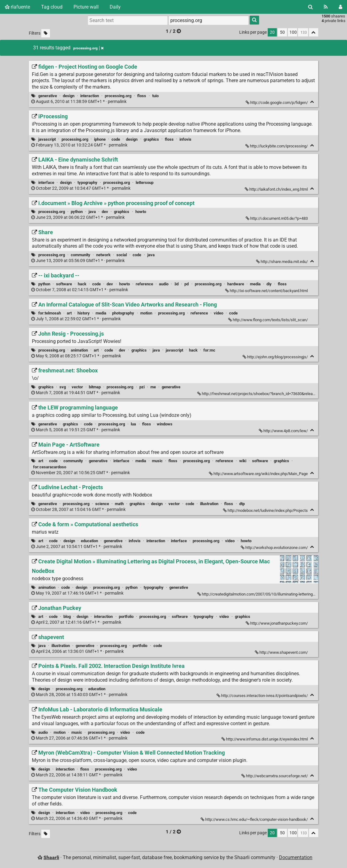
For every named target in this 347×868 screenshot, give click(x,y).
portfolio (126, 616)
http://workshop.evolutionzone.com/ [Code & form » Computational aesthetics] (275, 547)
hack (82, 284)
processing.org (118, 95)
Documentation (295, 857)
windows (164, 424)
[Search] (310, 7)
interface (46, 182)
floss (141, 95)
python (77, 211)
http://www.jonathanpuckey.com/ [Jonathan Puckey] (277, 623)
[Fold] (312, 102)
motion (146, 313)
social (121, 255)
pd (186, 284)
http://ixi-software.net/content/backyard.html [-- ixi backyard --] (267, 290)
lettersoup (144, 182)
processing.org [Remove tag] (88, 48)
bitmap (95, 387)
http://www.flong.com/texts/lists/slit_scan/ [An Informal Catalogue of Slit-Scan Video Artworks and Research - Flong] (268, 320)
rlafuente (17, 7)
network (103, 255)
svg (62, 387)
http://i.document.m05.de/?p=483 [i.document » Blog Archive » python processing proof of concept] (277, 218)
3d (176, 284)
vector (77, 387)
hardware (235, 284)
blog (67, 616)
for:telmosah (49, 313)
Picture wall (86, 7)
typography (87, 182)
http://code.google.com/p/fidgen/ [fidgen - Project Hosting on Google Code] (277, 102)
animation (79, 350)
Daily (115, 7)
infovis (185, 139)
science (102, 503)
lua (133, 424)
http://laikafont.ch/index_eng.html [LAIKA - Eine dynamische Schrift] (277, 189)
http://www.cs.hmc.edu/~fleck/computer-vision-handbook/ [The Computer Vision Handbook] (255, 819)
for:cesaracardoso (49, 467)
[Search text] (128, 20)
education (89, 541)
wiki (242, 461)
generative (47, 95)
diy (269, 284)
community (80, 255)
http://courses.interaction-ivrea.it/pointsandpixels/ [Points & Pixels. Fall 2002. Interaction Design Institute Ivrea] (263, 695)
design (68, 95)
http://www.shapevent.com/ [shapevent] (282, 652)
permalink (79, 101)
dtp (242, 503)
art (69, 313)
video (218, 313)
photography (123, 313)
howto (140, 211)
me (153, 387)
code (115, 139)
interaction (89, 95)
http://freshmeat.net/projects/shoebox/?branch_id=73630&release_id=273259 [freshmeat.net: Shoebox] (267, 393)
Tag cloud (51, 7)
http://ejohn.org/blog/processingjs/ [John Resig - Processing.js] (276, 357)
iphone (100, 139)
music (157, 461)
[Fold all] (313, 32)
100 (293, 32)
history (83, 313)
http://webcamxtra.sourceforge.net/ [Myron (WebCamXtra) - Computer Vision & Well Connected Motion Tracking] (275, 776)
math (119, 503)
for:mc (209, 350)
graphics (151, 139)
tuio (155, 95)
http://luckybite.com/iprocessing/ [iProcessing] (277, 146)
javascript (47, 139)
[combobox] (208, 20)
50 (282, 32)
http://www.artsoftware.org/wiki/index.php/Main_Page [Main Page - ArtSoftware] (259, 473)
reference (144, 284)
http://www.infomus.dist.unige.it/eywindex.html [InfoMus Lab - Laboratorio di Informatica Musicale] (265, 739)
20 (272, 32)
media (255, 284)
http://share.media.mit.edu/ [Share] (282, 261)
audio (163, 284)
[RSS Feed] (326, 7)
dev (105, 211)
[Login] (340, 7)
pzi (142, 387)
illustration (209, 503)
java (92, 211)
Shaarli (51, 857)
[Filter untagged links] (45, 33)
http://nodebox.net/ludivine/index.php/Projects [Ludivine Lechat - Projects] (266, 510)
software (64, 284)
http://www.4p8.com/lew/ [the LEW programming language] (284, 430)
